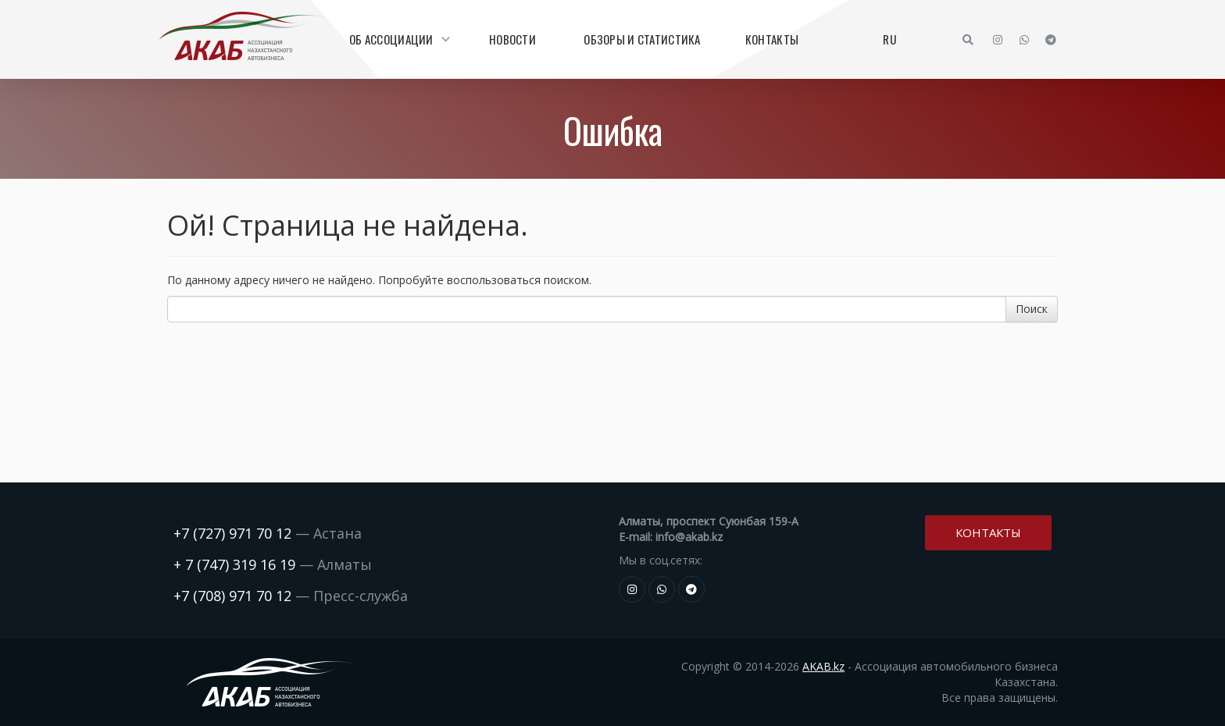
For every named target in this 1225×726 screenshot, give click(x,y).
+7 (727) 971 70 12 (232, 533)
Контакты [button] (988, 531)
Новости (512, 39)
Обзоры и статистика (642, 39)
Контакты (771, 39)
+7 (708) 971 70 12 (232, 595)
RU (889, 39)
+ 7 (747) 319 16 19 (234, 564)
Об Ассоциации (397, 39)
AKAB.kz (823, 666)
